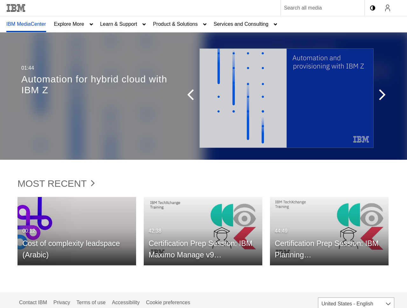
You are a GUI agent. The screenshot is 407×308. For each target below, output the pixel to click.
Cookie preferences (168, 302)
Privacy (61, 302)
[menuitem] (26, 24)
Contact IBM (33, 302)
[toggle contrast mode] (373, 8)
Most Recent (56, 183)
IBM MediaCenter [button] (26, 24)
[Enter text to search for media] (316, 8)
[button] (193, 96)
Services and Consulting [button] (241, 24)
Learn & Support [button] (118, 24)
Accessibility (126, 302)
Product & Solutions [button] (175, 24)
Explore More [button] (69, 24)
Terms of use (91, 302)
